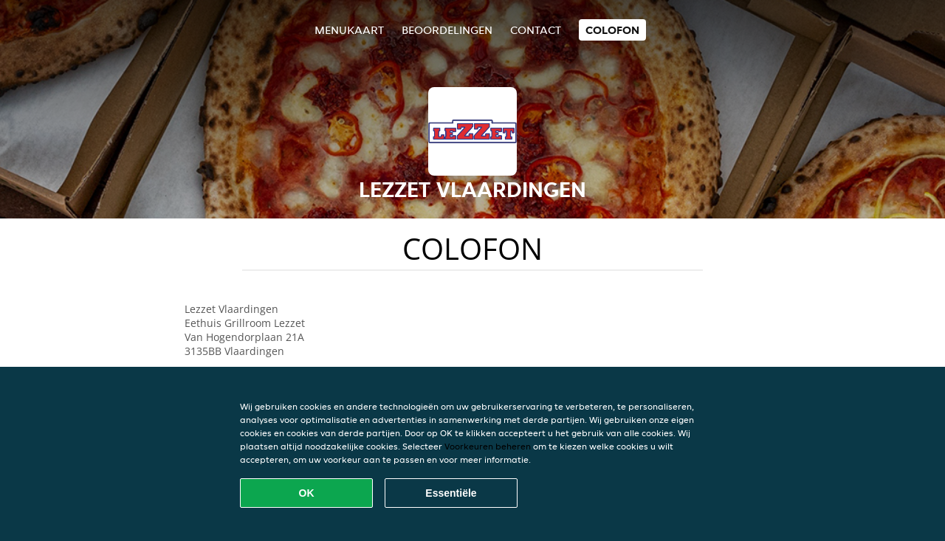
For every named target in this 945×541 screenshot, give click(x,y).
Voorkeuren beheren (487, 446)
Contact (535, 30)
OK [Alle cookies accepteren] (307, 493)
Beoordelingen (447, 30)
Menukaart (349, 30)
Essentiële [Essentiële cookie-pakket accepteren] (450, 493)
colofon (612, 30)
